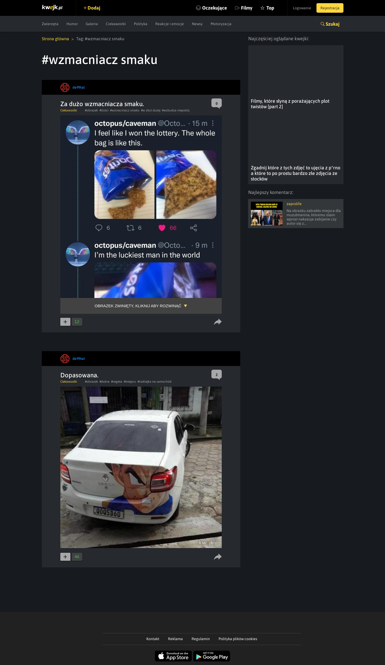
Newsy (197, 24)
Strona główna (55, 38)
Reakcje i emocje (169, 24)
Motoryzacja (221, 24)
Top (270, 8)
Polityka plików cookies (238, 639)
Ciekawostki (116, 24)
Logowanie (302, 8)
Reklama (175, 639)
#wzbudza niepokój (175, 110)
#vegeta (116, 381)
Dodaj (94, 8)
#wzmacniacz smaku (124, 110)
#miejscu (130, 381)
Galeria (92, 24)
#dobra (104, 381)
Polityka (140, 24)
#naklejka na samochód (154, 381)
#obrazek (91, 110)
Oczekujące (214, 8)
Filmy (246, 8)
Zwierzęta (50, 24)
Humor (72, 24)
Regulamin (201, 639)
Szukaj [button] (332, 24)
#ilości (103, 110)
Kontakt (152, 639)
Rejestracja (329, 8)
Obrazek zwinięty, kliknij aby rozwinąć (138, 306)
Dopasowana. (79, 375)
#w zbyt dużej (150, 110)
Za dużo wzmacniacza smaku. (102, 103)
